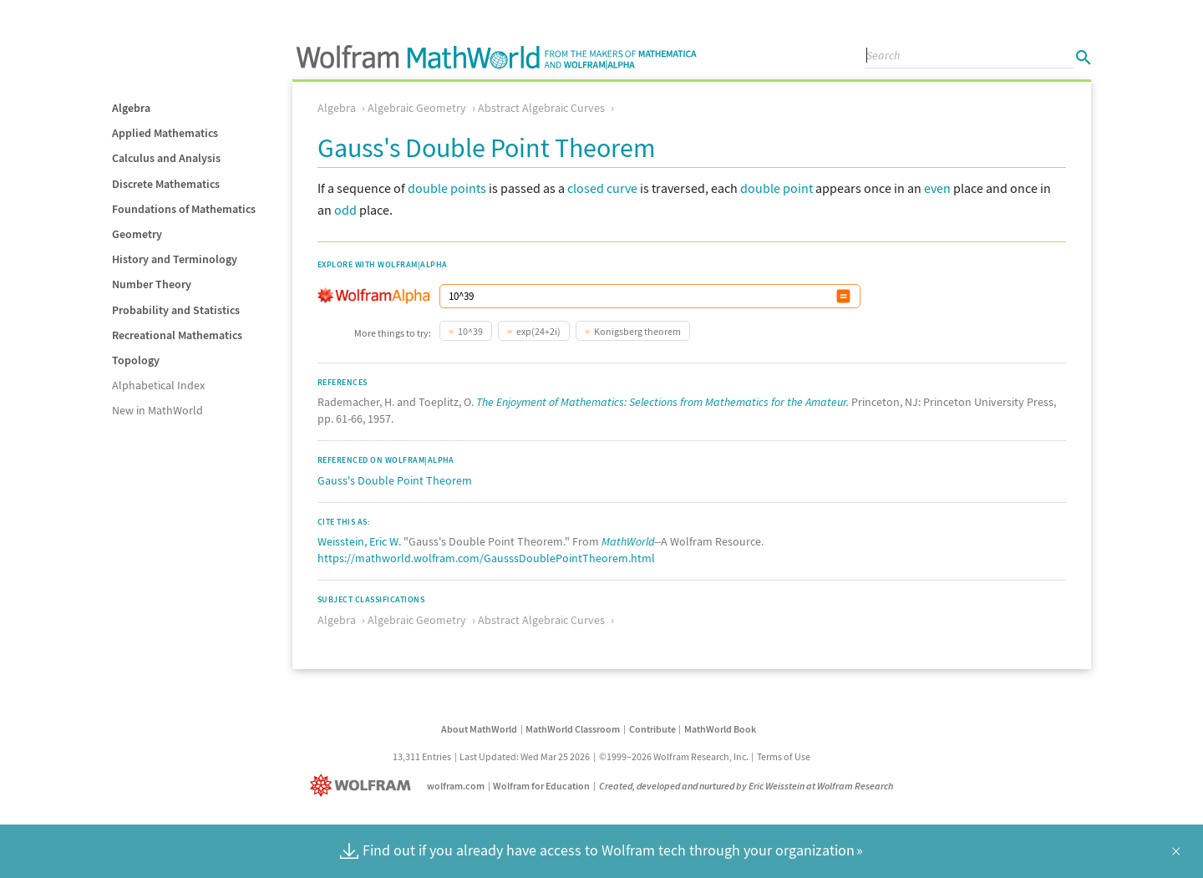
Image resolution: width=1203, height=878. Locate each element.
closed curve (602, 188)
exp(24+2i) (538, 331)
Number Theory (151, 284)
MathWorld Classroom (572, 729)
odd (345, 209)
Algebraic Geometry (417, 107)
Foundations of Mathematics (184, 208)
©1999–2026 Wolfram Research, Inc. (674, 756)
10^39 (470, 331)
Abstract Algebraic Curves (541, 107)
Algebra (131, 107)
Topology (136, 360)
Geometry (137, 233)
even (937, 188)
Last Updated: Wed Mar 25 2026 (524, 756)
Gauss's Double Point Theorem (394, 480)
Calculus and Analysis (166, 157)
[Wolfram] (364, 785)
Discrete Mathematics (166, 183)
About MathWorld (479, 729)
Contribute (652, 729)
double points (447, 188)
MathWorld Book (720, 729)
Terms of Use (783, 756)
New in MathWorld (157, 410)
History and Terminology (174, 258)
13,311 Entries (422, 756)
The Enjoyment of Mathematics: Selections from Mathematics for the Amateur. (662, 401)
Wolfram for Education (541, 785)
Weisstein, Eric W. (359, 541)
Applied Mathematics (165, 132)
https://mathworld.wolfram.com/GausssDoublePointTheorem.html (486, 558)
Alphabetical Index (158, 385)
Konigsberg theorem (637, 331)
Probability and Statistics (176, 309)
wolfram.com (456, 785)
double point (776, 188)
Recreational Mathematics (177, 335)
